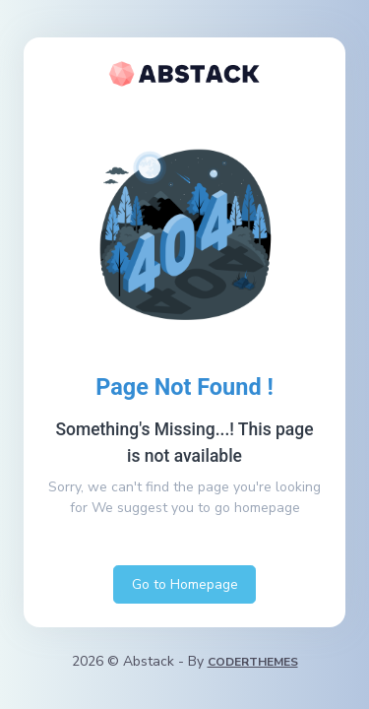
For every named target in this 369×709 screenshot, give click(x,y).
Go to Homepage (185, 584)
